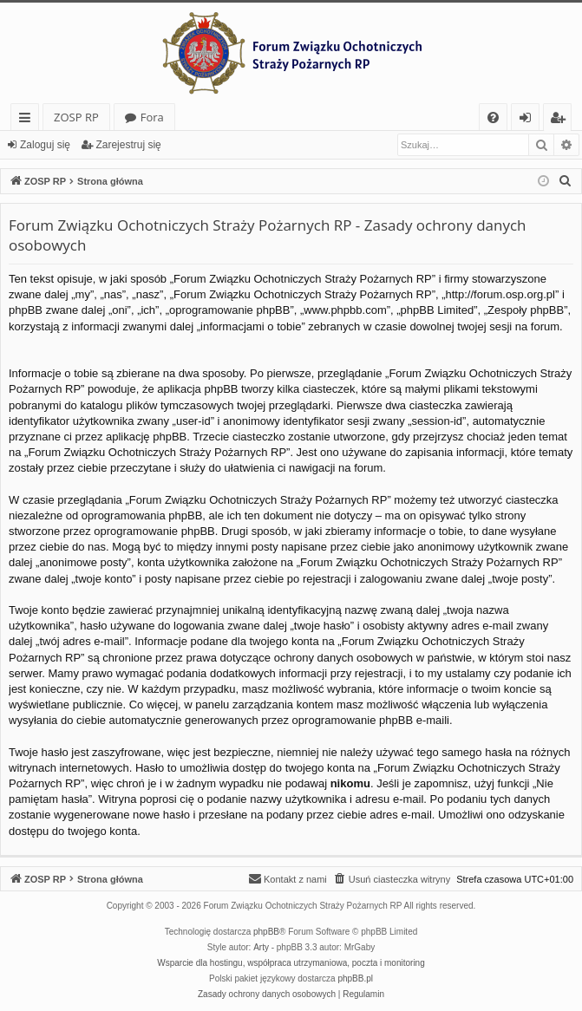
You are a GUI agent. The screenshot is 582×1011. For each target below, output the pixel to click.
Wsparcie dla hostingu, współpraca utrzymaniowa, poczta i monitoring (290, 963)
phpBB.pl (355, 978)
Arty (261, 947)
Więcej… (28, 120)
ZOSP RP (76, 117)
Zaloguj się (45, 145)
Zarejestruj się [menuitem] (562, 120)
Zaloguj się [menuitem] (529, 120)
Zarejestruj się (127, 145)
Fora (152, 117)
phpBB (266, 931)
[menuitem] (493, 117)
